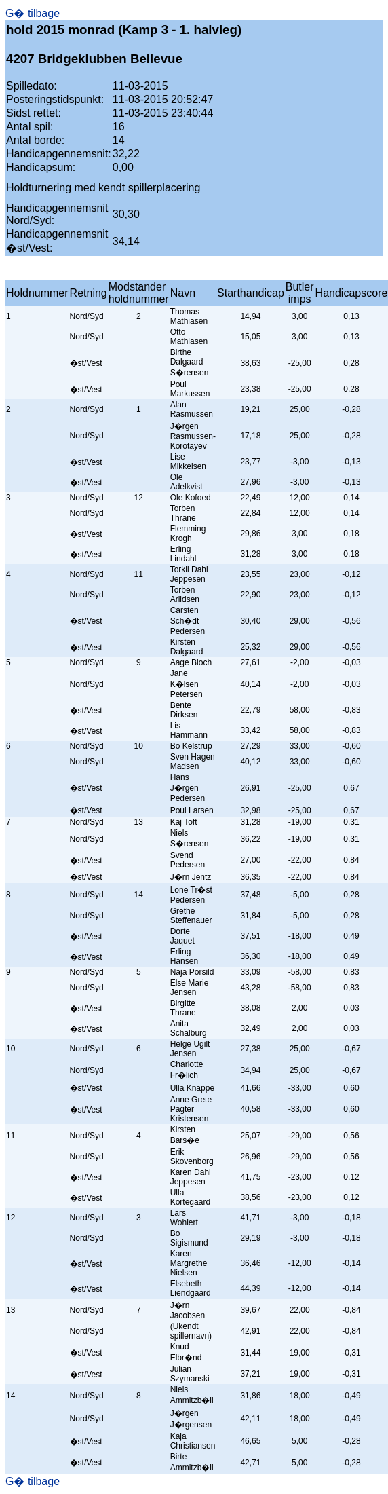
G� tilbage (32, 13)
